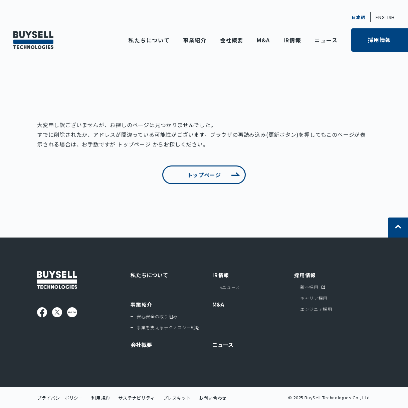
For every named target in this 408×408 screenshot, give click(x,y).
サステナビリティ (136, 398)
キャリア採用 (314, 298)
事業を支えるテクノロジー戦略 (168, 327)
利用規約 (100, 398)
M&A (263, 40)
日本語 (358, 17)
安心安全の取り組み (157, 316)
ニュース (326, 40)
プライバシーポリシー (60, 398)
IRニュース (229, 287)
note (72, 312)
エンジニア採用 (316, 309)
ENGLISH (385, 17)
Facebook (42, 312)
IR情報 (292, 40)
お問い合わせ (213, 398)
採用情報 (379, 40)
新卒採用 (309, 287)
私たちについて (149, 40)
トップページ (134, 144)
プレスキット (177, 398)
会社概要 (231, 40)
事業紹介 (194, 40)
